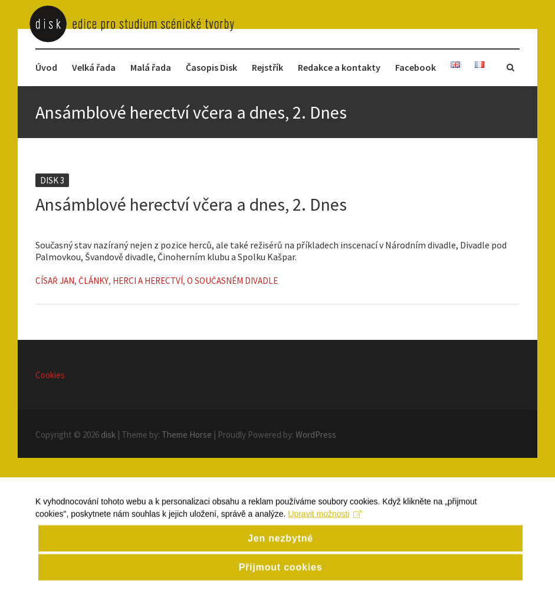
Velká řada (94, 67)
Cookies (50, 375)
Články (93, 280)
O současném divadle (232, 280)
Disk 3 (52, 180)
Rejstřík (267, 67)
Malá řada (150, 67)
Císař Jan (54, 280)
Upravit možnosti (325, 528)
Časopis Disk (211, 67)
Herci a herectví (148, 280)
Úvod (46, 67)
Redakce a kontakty (339, 67)
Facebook (415, 67)
